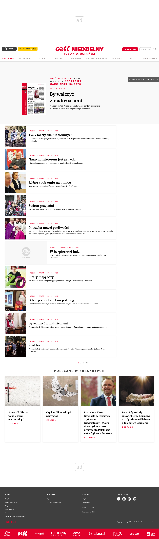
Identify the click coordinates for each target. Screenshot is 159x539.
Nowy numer (8, 58)
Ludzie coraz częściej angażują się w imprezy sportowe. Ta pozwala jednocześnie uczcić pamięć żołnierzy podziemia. (69, 139)
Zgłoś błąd (10, 522)
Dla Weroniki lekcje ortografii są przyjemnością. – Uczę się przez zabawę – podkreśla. (61, 280)
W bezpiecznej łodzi (65, 251)
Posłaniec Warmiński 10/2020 (67, 81)
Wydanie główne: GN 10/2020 (143, 79)
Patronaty (117, 58)
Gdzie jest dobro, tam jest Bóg (51, 300)
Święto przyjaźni (41, 205)
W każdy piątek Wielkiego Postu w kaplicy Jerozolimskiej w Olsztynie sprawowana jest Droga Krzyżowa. (75, 107)
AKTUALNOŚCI (25, 58)
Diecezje (134, 58)
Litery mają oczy (41, 277)
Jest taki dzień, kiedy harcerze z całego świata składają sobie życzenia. (55, 209)
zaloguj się (145, 49)
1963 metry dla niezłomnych (51, 135)
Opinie (42, 58)
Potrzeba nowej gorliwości (49, 227)
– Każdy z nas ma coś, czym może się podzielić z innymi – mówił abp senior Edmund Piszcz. (64, 304)
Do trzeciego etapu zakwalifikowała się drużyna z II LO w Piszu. (53, 186)
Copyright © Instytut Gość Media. (127, 522)
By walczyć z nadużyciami (66, 97)
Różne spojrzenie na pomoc (50, 182)
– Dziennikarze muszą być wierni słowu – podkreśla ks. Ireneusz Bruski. (56, 163)
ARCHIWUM (76, 58)
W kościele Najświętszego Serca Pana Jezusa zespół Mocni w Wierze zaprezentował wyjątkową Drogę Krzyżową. (67, 350)
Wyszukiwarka (154, 49)
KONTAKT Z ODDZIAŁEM (96, 58)
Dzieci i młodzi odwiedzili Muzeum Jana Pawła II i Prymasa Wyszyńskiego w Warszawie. (78, 256)
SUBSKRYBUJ (130, 49)
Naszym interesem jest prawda (52, 159)
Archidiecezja (150, 58)
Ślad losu (36, 345)
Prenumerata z (27, 48)
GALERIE (59, 58)
